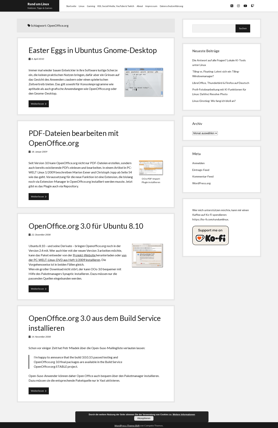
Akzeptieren (143, 418)
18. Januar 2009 (39, 151)
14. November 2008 (41, 336)
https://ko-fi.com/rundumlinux (210, 219)
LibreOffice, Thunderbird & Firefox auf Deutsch (220, 82)
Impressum (151, 6)
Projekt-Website (84, 255)
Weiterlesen (40, 104)
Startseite (71, 6)
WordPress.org (201, 183)
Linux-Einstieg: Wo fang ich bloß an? (214, 100)
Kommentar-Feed (203, 176)
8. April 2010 (37, 58)
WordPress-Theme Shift (127, 425)
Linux (81, 6)
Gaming (91, 6)
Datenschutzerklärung (171, 6)
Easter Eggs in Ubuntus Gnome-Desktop (93, 50)
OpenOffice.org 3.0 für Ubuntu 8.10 (86, 225)
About (140, 6)
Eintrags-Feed (200, 169)
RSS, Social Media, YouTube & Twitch (115, 6)
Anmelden (198, 163)
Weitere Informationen (184, 414)
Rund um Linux (38, 4)
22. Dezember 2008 (41, 234)
